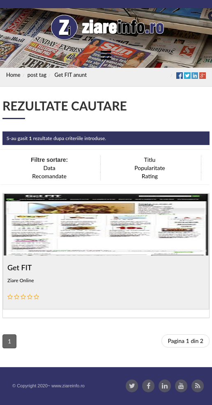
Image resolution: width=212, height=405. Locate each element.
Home (13, 74)
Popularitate (149, 167)
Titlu (150, 159)
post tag (37, 74)
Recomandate (49, 176)
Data (49, 167)
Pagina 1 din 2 (185, 340)
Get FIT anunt (71, 74)
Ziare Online (20, 280)
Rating (150, 176)
